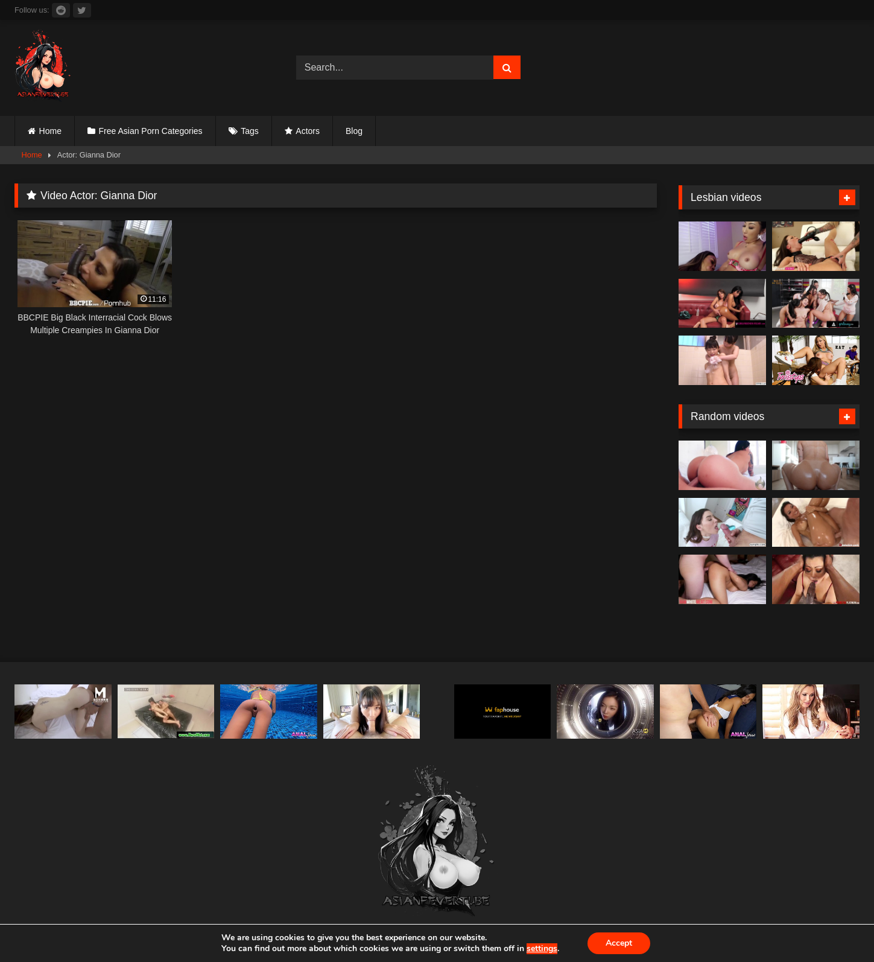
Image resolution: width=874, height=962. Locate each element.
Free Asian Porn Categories (151, 131)
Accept (619, 943)
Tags (250, 131)
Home (50, 131)
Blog (354, 131)
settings (542, 948)
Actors (308, 131)
